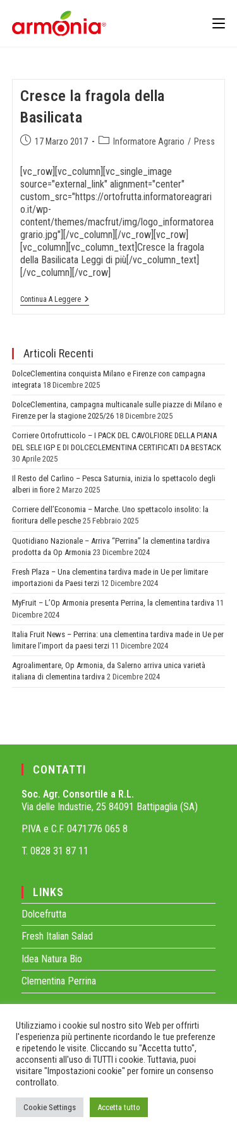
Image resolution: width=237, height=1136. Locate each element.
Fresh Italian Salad (57, 936)
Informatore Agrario (149, 141)
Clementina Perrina (58, 981)
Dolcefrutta (43, 914)
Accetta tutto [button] (118, 1107)
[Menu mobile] (218, 23)
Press (204, 141)
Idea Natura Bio (51, 959)
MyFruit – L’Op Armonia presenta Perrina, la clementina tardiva (113, 602)
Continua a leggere (54, 299)
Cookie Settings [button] (49, 1107)
